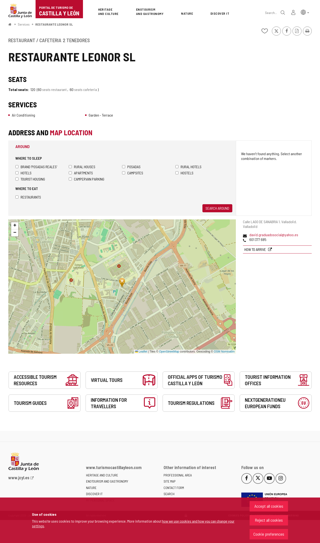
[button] (305, 12)
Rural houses (82, 166)
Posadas (131, 166)
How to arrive (255, 249)
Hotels (23, 173)
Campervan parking (86, 179)
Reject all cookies (269, 520)
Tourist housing (30, 179)
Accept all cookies (268, 506)
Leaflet (141, 351)
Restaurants (28, 197)
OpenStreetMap (169, 351)
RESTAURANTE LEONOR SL (54, 24)
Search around (217, 208)
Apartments (81, 173)
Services (24, 24)
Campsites (132, 173)
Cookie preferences (268, 534)
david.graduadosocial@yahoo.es (273, 234)
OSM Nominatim (224, 351)
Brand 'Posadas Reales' (36, 166)
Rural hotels (188, 166)
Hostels (184, 173)
